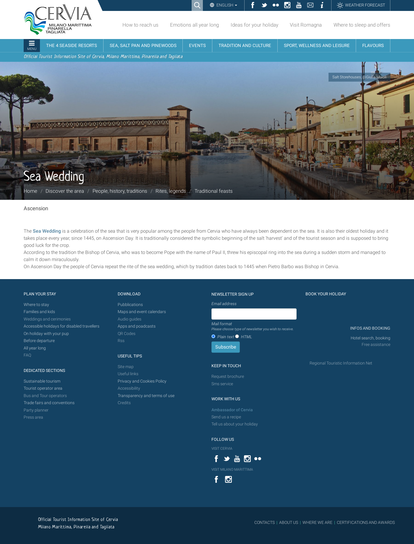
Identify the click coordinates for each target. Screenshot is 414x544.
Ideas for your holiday (254, 25)
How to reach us (140, 25)
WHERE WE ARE (317, 522)
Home (30, 191)
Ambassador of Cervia (232, 409)
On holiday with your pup (46, 333)
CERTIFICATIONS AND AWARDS (366, 522)
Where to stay (36, 304)
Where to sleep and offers (362, 25)
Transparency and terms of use (146, 395)
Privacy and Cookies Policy (142, 381)
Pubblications (130, 304)
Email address (224, 303)
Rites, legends (171, 191)
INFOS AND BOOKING (369, 328)
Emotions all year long (194, 25)
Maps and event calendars (142, 311)
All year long (35, 348)
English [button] (226, 5)
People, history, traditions (120, 191)
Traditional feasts (214, 191)
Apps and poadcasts (137, 326)
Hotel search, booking (370, 338)
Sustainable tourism (42, 381)
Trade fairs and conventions (49, 402)
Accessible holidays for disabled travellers (61, 326)
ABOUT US (288, 522)
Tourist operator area (43, 388)
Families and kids (39, 311)
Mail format (252, 326)
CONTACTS (264, 522)
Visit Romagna (306, 25)
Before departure (39, 340)
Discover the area (65, 191)
